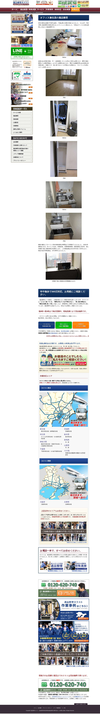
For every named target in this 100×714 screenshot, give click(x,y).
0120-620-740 (46, 325)
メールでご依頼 (80, 325)
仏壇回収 (15, 122)
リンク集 (63, 708)
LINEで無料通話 (63, 325)
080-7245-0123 (52, 333)
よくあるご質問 (17, 132)
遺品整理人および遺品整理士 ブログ (24, 12)
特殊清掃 (75, 517)
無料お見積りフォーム (19, 129)
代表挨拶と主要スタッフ (20, 145)
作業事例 (15, 125)
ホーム (35, 708)
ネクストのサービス (22, 109)
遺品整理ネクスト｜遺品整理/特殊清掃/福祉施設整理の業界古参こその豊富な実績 (48, 711)
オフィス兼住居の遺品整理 (38, 12)
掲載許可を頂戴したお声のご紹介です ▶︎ (77, 666)
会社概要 (15, 141)
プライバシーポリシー (19, 160)
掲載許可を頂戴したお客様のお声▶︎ (77, 543)
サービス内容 (17, 112)
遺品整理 (15, 115)
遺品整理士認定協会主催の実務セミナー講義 (20, 149)
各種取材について (18, 157)
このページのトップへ (81, 704)
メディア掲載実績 (18, 153)
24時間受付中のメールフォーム (60, 697)
